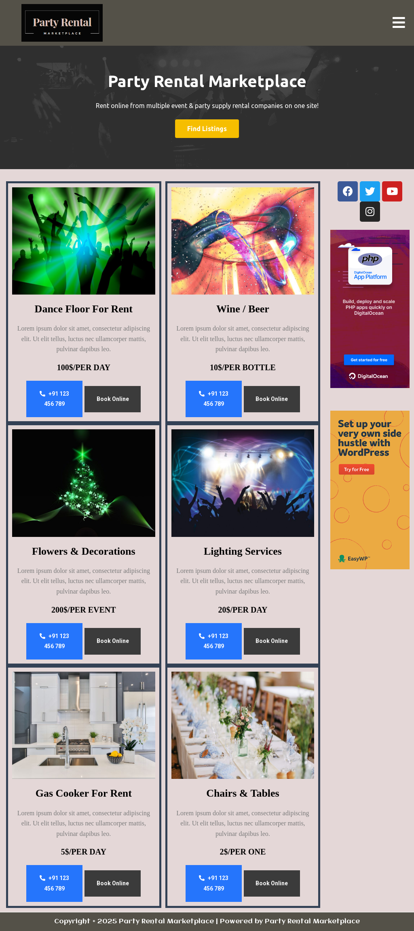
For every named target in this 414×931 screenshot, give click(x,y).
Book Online (113, 399)
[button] (398, 23)
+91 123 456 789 (54, 398)
